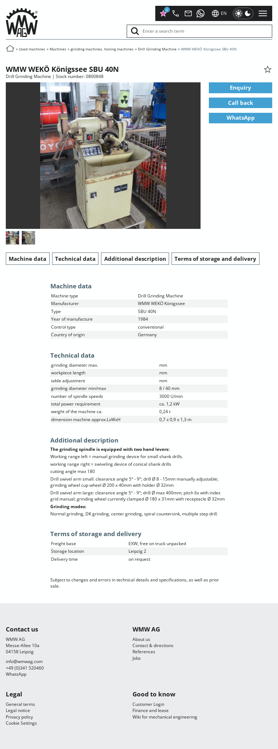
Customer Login (148, 704)
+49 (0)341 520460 (25, 668)
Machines (58, 49)
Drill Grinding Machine (157, 49)
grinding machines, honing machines (102, 49)
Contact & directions (152, 645)
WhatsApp (241, 118)
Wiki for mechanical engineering (164, 717)
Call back (240, 102)
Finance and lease (150, 710)
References (143, 652)
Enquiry (240, 87)
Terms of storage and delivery (215, 258)
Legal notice (18, 710)
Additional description (135, 258)
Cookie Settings (21, 723)
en (219, 13)
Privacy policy (19, 717)
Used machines (32, 49)
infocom (24, 661)
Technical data (75, 258)
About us (141, 639)
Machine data (27, 258)
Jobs (136, 658)
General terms (20, 704)
